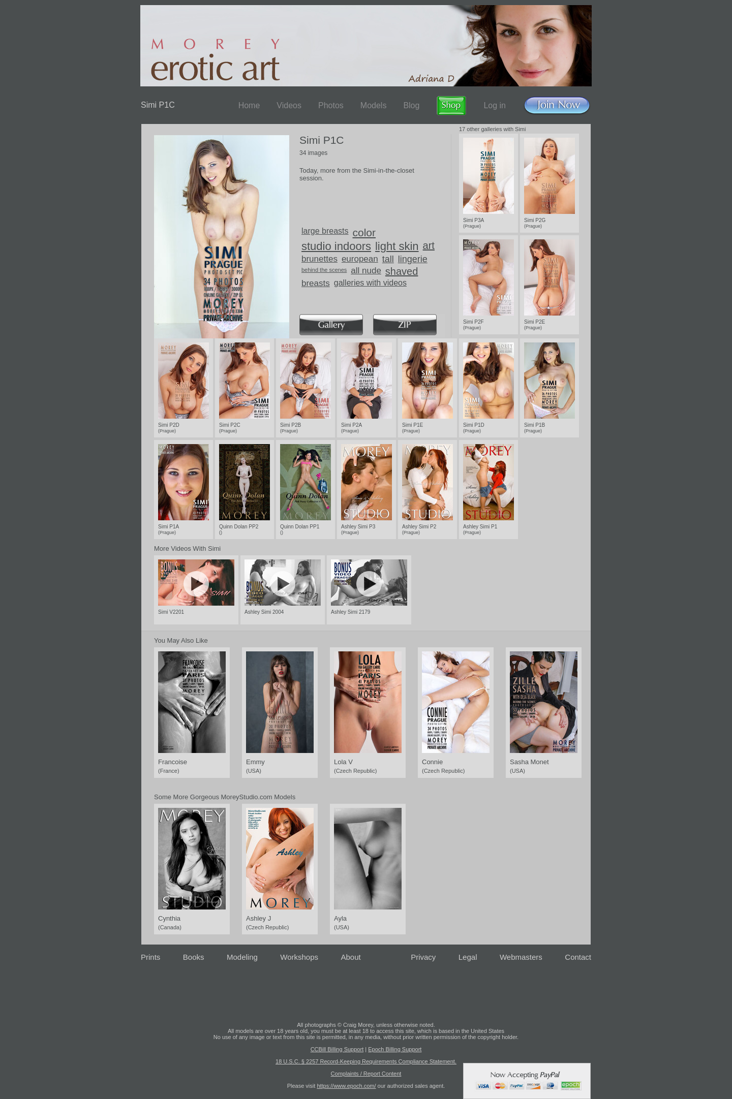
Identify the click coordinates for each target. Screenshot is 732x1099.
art (429, 245)
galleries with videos (370, 282)
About (351, 957)
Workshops (299, 957)
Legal (468, 957)
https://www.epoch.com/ (346, 1086)
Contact (578, 957)
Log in (494, 105)
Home (249, 105)
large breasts (325, 231)
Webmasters (521, 957)
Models (373, 105)
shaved (401, 271)
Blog (411, 105)
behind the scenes (324, 270)
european (360, 259)
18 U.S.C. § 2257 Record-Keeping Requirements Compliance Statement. (366, 1061)
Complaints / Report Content (366, 1074)
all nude (366, 270)
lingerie (413, 259)
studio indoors (336, 246)
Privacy (423, 957)
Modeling (242, 957)
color (364, 232)
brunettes (319, 259)
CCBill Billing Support (337, 1049)
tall (388, 259)
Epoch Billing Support (394, 1049)
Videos (289, 105)
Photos (331, 105)
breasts (315, 283)
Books (193, 957)
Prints (150, 957)
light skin (397, 246)
